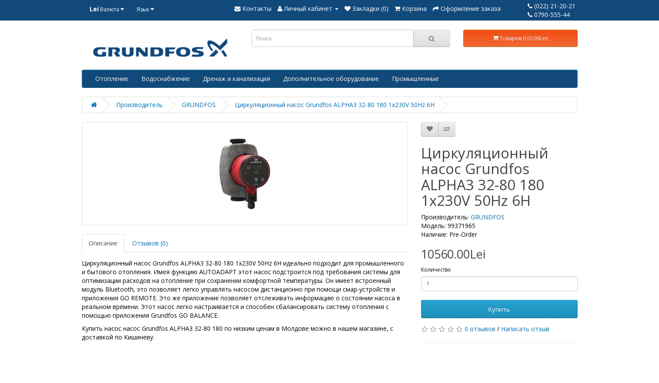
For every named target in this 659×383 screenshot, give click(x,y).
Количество (436, 269)
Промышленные (415, 78)
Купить (499, 309)
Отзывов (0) (150, 243)
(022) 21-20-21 (551, 6)
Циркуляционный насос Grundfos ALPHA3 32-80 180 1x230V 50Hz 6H (335, 105)
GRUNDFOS (199, 105)
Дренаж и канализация (236, 78)
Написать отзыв (525, 329)
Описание (103, 243)
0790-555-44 (549, 14)
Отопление (111, 78)
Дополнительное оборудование (331, 78)
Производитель (139, 105)
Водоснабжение (165, 78)
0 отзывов (480, 329)
